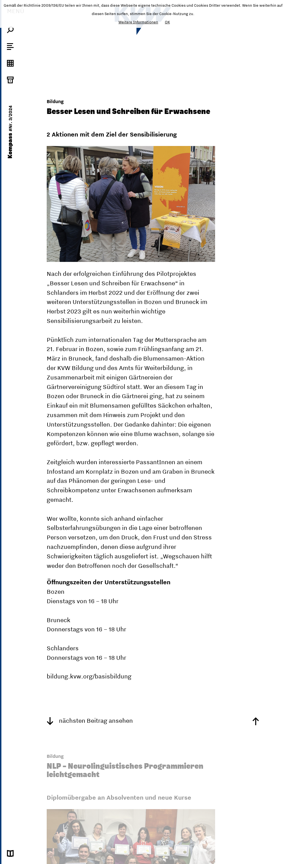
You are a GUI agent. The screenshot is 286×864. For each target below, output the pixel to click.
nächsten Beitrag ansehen (90, 720)
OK (167, 22)
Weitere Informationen (138, 22)
